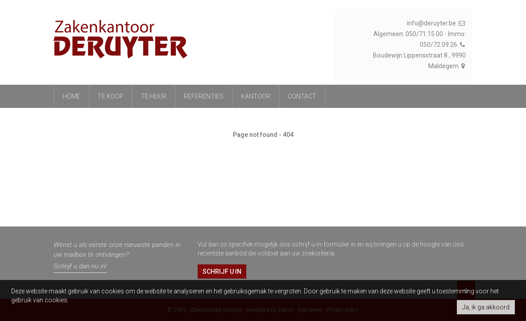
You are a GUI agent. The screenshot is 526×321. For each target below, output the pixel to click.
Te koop (111, 96)
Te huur (153, 96)
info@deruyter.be (436, 23)
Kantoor (255, 96)
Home (71, 96)
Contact (302, 96)
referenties (204, 96)
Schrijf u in (222, 271)
